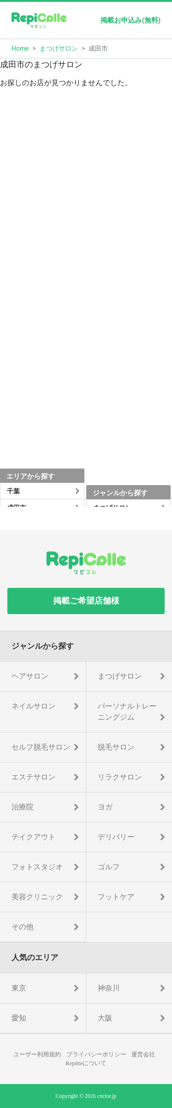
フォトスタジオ (37, 867)
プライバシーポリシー (96, 1054)
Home (20, 48)
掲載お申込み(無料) (130, 20)
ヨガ (105, 807)
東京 (18, 988)
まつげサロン (58, 48)
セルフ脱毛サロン (40, 747)
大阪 (105, 1018)
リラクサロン (120, 777)
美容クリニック (37, 897)
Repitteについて (86, 1063)
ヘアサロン (29, 676)
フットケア (116, 897)
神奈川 (109, 988)
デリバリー (116, 837)
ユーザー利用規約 (37, 1054)
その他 (22, 927)
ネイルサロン (33, 706)
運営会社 (143, 1054)
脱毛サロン (116, 747)
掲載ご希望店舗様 (86, 600)
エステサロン (33, 777)
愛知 (18, 1018)
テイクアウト (33, 837)
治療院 (22, 807)
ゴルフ (109, 867)
